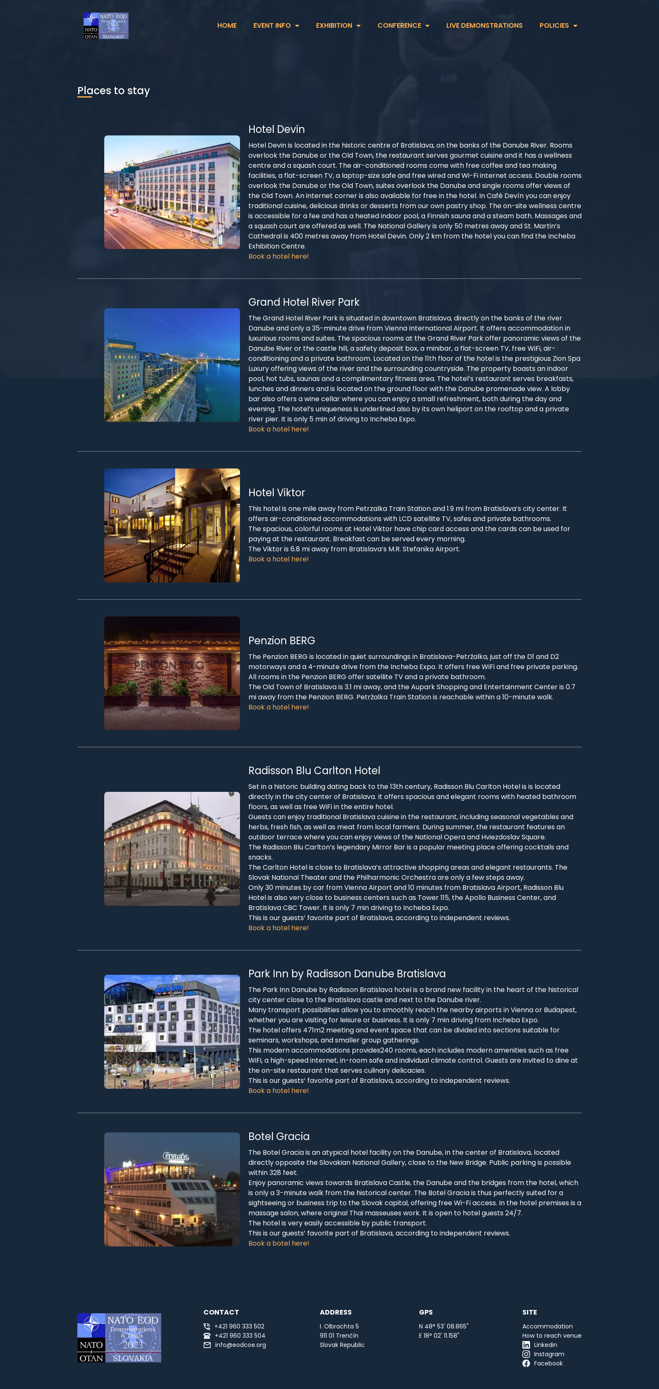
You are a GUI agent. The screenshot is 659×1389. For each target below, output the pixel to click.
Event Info (272, 25)
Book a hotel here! (278, 256)
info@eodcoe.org (234, 1345)
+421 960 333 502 (233, 1326)
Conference (399, 25)
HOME (227, 25)
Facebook (542, 1363)
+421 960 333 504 (234, 1335)
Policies (554, 25)
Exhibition (334, 25)
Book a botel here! (278, 1243)
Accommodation (547, 1326)
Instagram (543, 1354)
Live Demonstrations (484, 25)
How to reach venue (552, 1335)
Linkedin (539, 1345)
